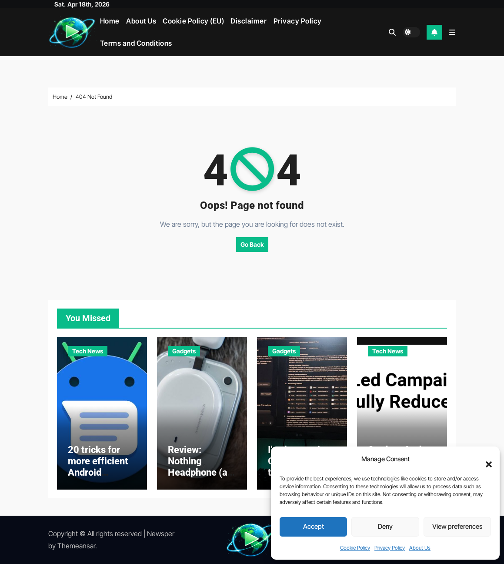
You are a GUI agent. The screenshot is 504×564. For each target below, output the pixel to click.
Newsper (160, 533)
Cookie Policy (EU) (193, 21)
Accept (313, 526)
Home (110, 21)
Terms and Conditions (136, 43)
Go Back (252, 244)
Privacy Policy (389, 547)
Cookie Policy (355, 547)
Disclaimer (248, 21)
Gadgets (184, 351)
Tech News (87, 351)
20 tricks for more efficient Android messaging (98, 467)
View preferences (457, 526)
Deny (385, 526)
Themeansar (76, 545)
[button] (484, 459)
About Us (420, 547)
